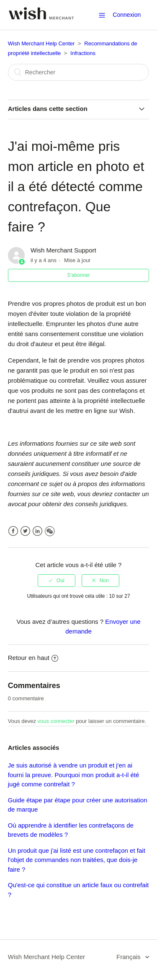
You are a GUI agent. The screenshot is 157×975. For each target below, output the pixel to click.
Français (129, 956)
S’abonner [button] (78, 275)
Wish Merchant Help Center (41, 43)
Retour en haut (33, 657)
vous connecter (56, 721)
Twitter (25, 531)
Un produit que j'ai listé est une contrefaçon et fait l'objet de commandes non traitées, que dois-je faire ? (76, 860)
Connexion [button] (127, 14)
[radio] (56, 580)
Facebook (13, 531)
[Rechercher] (78, 72)
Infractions (82, 53)
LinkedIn (37, 531)
